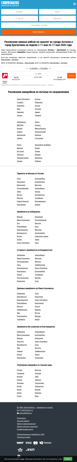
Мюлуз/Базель (40, 128)
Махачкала (21, 185)
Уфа (18, 313)
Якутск (19, 195)
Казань (37, 191)
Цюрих (37, 148)
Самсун (19, 132)
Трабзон (38, 161)
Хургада (38, 109)
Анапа (37, 319)
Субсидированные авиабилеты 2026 (30, 434)
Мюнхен (20, 148)
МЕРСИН (20, 125)
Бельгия (38, 370)
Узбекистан (39, 386)
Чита (37, 243)
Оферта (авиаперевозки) (26, 424)
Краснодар (21, 182)
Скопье (37, 99)
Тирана (19, 115)
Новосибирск (40, 188)
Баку (19, 109)
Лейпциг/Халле (22, 158)
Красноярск (21, 204)
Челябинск (39, 198)
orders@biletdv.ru (25, 413)
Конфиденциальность (25, 429)
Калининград (40, 182)
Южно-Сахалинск (23, 220)
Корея (19, 393)
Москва (20, 217)
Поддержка (21, 418)
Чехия (19, 396)
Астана (37, 106)
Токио (37, 239)
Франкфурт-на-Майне (43, 145)
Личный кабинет (23, 421)
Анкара (19, 161)
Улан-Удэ (20, 341)
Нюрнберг (20, 106)
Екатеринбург (40, 178)
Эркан (37, 122)
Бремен (38, 155)
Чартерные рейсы (23, 437)
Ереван (37, 204)
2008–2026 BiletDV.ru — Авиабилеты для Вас (36, 407)
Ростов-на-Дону (23, 278)
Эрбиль (19, 138)
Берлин (19, 128)
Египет (19, 386)
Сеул (36, 226)
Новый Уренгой (22, 201)
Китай (19, 389)
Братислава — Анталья (9, 59)
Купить (71, 76)
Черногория (39, 383)
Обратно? (57, 18)
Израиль (38, 393)
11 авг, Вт (19, 18)
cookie (22, 459)
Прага (19, 145)
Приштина (38, 102)
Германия (20, 373)
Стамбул (20, 102)
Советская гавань (41, 236)
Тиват (19, 191)
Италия (19, 376)
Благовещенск (40, 201)
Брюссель (38, 158)
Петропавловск (23, 188)
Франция (20, 383)
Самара (20, 351)
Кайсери (38, 135)
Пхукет (19, 275)
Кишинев (20, 112)
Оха (18, 223)
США (36, 376)
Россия (19, 370)
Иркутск (20, 198)
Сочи (19, 178)
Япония (37, 389)
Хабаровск (21, 255)
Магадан (38, 185)
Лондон (38, 125)
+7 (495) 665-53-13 (26, 410)
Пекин (19, 239)
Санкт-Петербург (23, 99)
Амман (37, 112)
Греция (19, 380)
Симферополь (40, 265)
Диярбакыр (21, 122)
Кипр (37, 396)
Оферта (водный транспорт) (27, 426)
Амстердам (21, 135)
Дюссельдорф (40, 132)
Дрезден (20, 155)
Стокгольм (39, 138)
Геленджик (39, 358)
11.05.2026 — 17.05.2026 (38, 68)
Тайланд (38, 380)
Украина (38, 373)
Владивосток (40, 195)
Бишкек (38, 310)
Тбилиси (38, 115)
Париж (37, 151)
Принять (67, 459)
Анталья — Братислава (25, 63)
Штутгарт (20, 151)
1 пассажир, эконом (38, 25)
